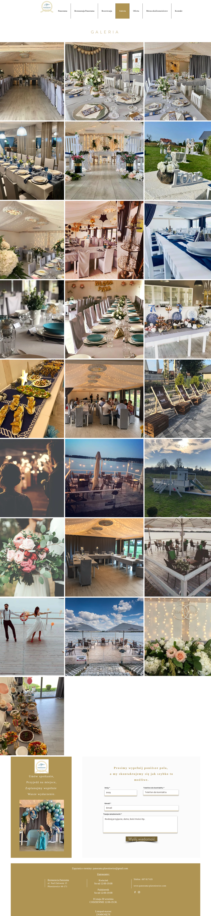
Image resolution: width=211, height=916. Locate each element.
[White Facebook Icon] (135, 892)
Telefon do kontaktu (153, 788)
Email (107, 803)
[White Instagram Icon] (139, 892)
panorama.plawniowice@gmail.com (110, 868)
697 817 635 (147, 879)
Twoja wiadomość (112, 814)
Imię (107, 788)
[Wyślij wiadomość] (141, 839)
